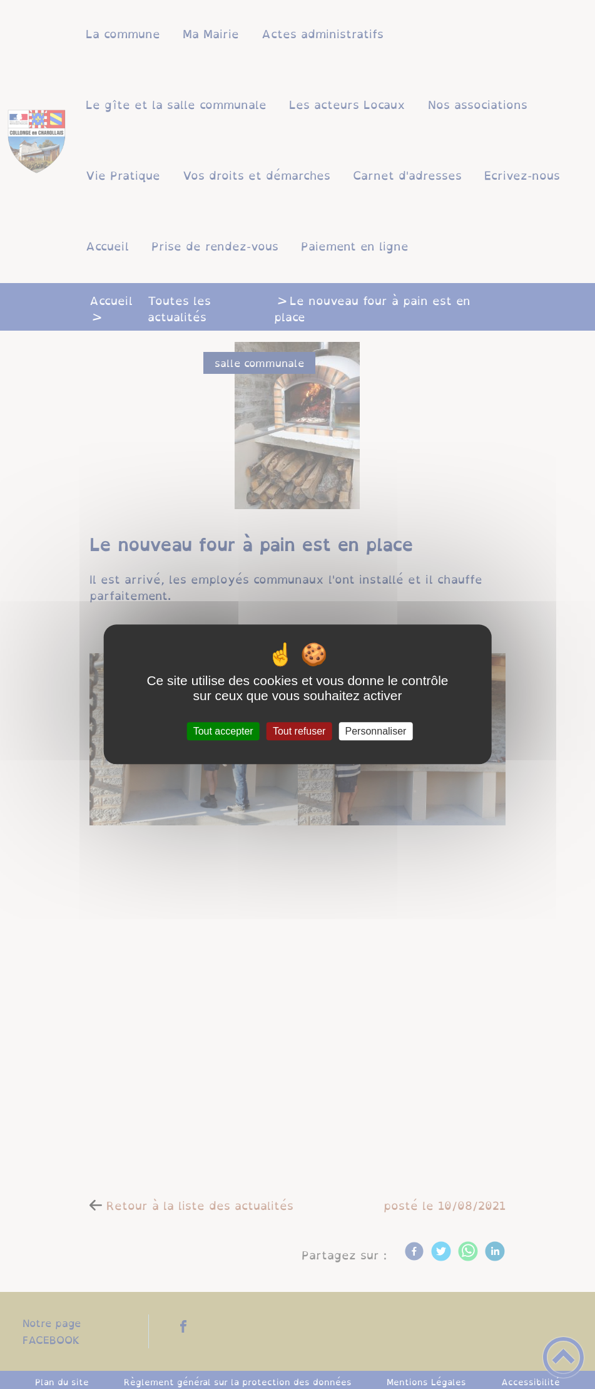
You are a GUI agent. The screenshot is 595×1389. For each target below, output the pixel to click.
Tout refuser (299, 731)
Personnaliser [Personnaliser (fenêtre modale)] (376, 731)
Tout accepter (223, 731)
